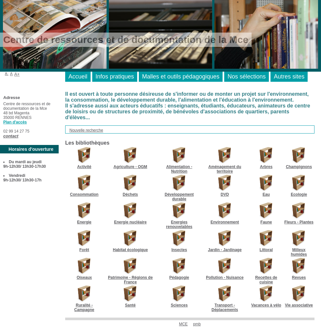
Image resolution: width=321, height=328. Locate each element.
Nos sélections (246, 76)
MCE (183, 324)
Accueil (77, 76)
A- (6, 74)
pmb (197, 324)
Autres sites (289, 76)
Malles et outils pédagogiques (180, 76)
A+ (17, 74)
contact (10, 136)
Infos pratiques (114, 76)
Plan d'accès (15, 122)
